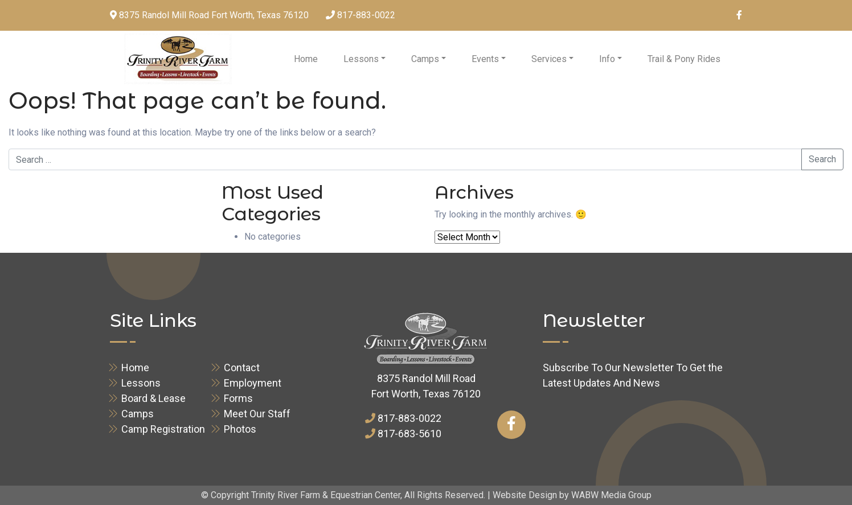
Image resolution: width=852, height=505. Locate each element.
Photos (240, 429)
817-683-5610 (409, 434)
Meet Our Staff (257, 414)
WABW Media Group (611, 495)
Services (549, 59)
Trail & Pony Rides (684, 59)
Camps (425, 59)
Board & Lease (153, 398)
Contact (242, 367)
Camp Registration (163, 429)
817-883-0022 (366, 15)
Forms (238, 398)
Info (607, 59)
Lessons (361, 59)
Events (485, 59)
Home (306, 59)
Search (822, 159)
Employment (252, 383)
